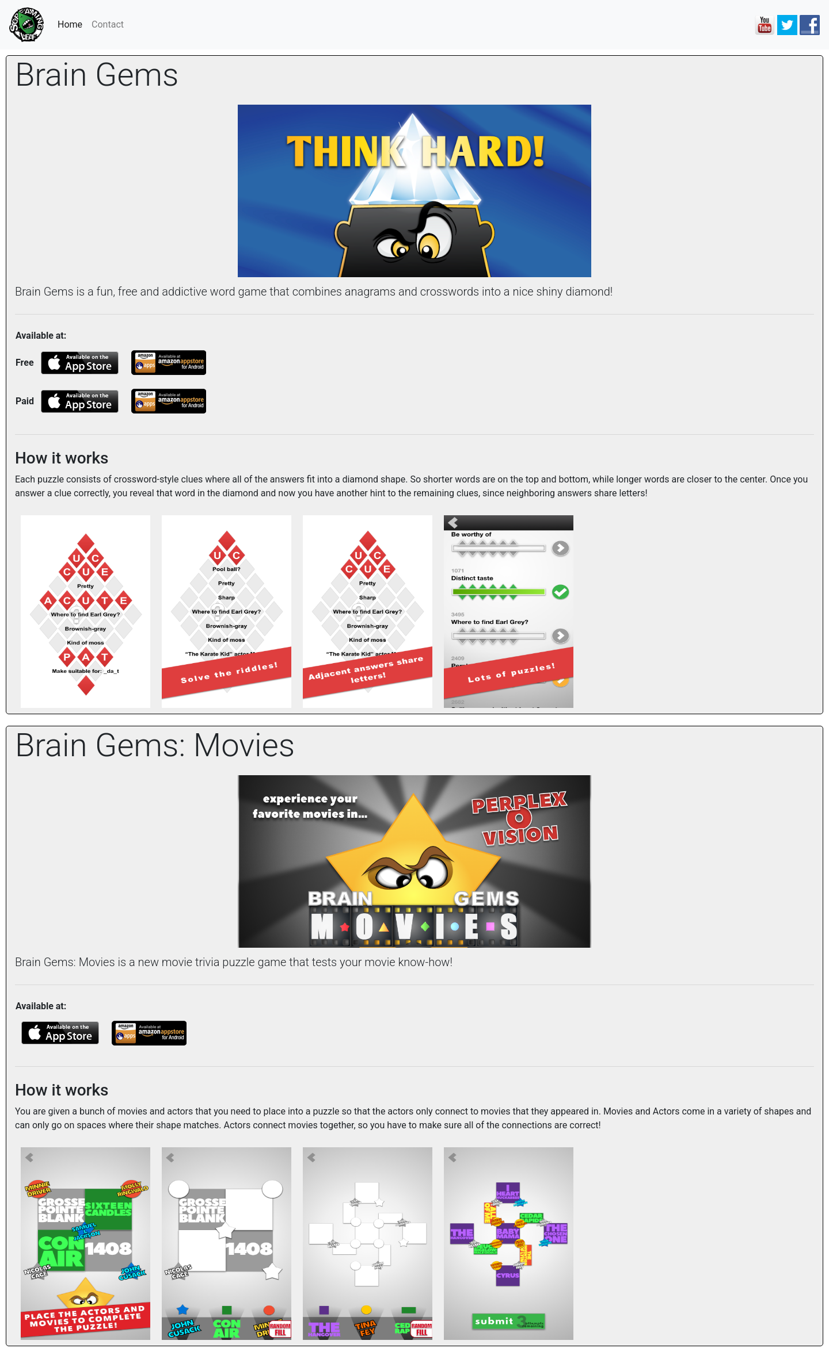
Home (72, 24)
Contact (108, 24)
